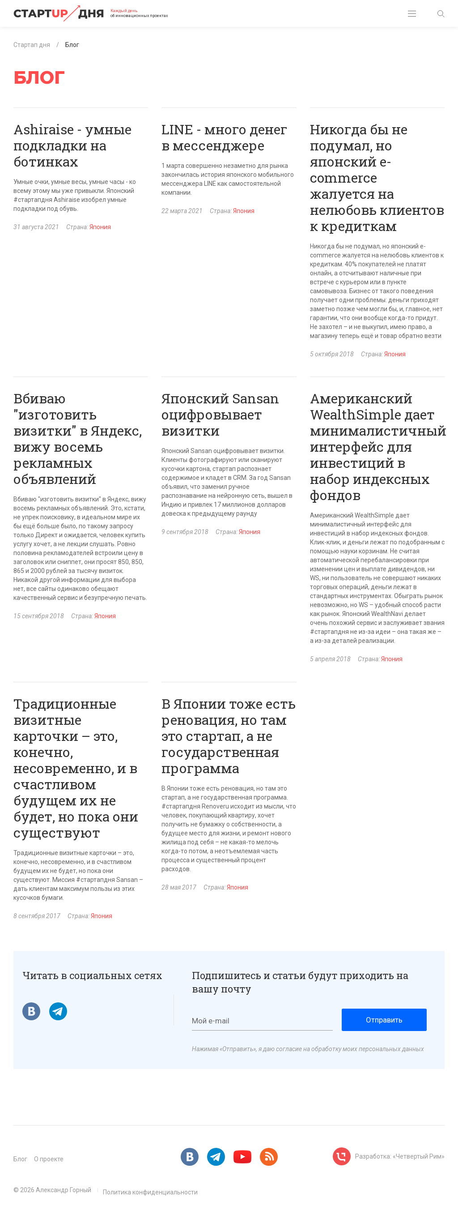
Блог (20, 1159)
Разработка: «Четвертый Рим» (400, 1156)
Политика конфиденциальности (150, 1192)
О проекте (49, 1159)
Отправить (384, 1019)
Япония (100, 227)
